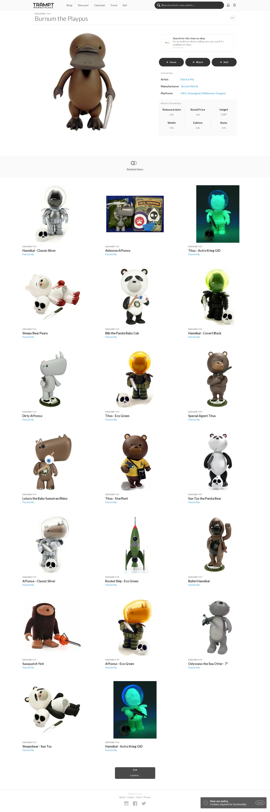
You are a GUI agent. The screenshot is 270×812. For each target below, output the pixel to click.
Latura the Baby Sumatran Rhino (45, 498)
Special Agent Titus (202, 416)
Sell (125, 5)
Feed (114, 5)
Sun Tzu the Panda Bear (204, 498)
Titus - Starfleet (116, 498)
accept (260, 803)
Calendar (99, 5)
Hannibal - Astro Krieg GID (124, 746)
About (122, 797)
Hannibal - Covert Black (204, 333)
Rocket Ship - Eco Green (121, 581)
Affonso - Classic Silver (38, 581)
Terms (139, 797)
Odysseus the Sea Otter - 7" (208, 664)
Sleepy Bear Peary (35, 333)
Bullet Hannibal (199, 581)
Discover (83, 5)
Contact (130, 797)
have (171, 62)
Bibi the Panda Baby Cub (122, 333)
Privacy (147, 797)
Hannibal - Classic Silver (39, 250)
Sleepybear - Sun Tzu (37, 746)
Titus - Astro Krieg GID (204, 250)
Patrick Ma (28, 254)
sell (224, 62)
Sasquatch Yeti (33, 664)
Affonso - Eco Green (119, 664)
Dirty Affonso (32, 416)
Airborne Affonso (117, 250)
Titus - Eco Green (117, 416)
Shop (69, 5)
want (197, 62)
